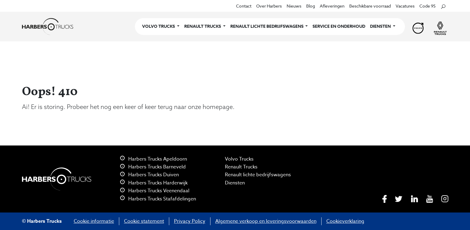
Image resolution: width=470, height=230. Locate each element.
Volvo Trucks (239, 159)
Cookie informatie (94, 221)
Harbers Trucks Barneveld (153, 167)
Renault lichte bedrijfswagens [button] (267, 26)
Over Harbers (269, 6)
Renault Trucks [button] (203, 26)
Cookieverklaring (345, 221)
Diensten (235, 183)
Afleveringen (332, 6)
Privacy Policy (189, 221)
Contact (243, 6)
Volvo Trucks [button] (159, 26)
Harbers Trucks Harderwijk (154, 183)
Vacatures (405, 6)
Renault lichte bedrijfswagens (258, 174)
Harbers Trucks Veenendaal (154, 190)
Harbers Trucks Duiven (149, 174)
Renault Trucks (241, 167)
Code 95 (427, 6)
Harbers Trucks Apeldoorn (153, 159)
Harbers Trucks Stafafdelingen (158, 199)
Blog (310, 6)
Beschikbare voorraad (370, 6)
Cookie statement (144, 221)
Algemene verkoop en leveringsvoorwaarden (265, 221)
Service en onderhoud (339, 26)
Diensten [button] (381, 26)
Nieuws (294, 6)
